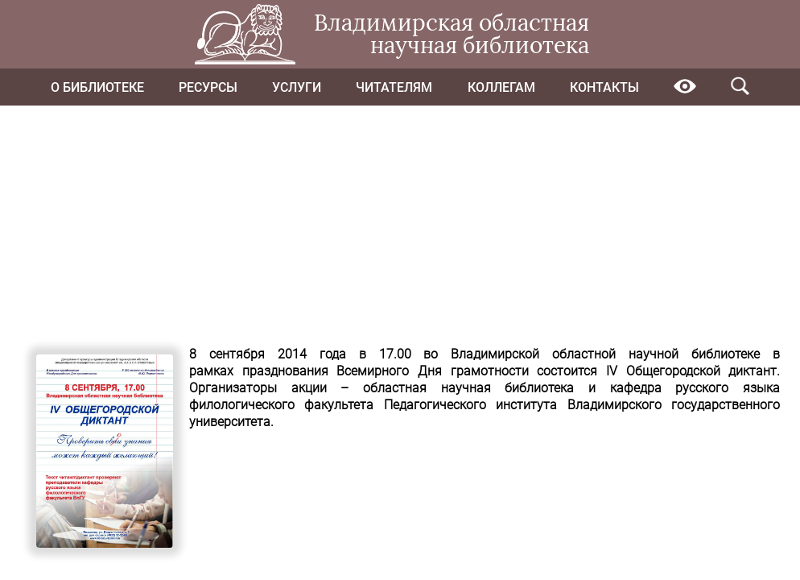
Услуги (296, 87)
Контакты (604, 87)
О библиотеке (97, 87)
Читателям (394, 87)
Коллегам (501, 87)
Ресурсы (208, 87)
